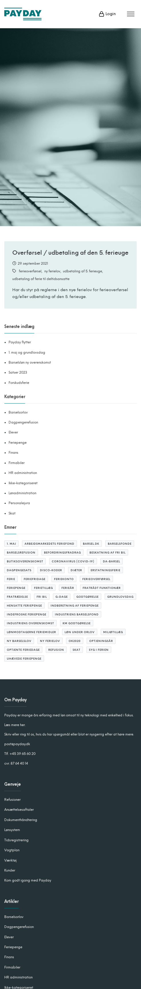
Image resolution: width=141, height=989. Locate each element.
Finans (13, 453)
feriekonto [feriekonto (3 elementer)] (64, 579)
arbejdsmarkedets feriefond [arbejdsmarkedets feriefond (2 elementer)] (49, 543)
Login (107, 14)
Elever (13, 432)
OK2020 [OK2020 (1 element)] (75, 641)
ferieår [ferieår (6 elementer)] (67, 587)
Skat (12, 513)
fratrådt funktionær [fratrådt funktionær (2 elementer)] (102, 587)
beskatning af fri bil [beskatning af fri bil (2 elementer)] (108, 552)
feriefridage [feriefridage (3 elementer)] (34, 579)
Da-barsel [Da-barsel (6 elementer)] (111, 561)
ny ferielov (52, 271)
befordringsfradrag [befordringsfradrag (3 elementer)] (62, 552)
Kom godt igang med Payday (27, 880)
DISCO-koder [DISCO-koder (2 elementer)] (51, 570)
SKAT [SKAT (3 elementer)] (76, 649)
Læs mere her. (14, 725)
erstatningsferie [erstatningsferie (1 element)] (105, 570)
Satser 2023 (18, 372)
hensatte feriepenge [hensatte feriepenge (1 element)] (24, 605)
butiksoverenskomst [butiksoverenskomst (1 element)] (25, 561)
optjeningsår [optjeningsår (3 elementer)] (101, 641)
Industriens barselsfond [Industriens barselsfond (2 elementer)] (77, 614)
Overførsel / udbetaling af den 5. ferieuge (70, 252)
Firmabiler (17, 463)
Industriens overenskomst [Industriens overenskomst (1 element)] (30, 623)
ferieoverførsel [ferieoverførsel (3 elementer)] (96, 579)
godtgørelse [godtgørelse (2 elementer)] (87, 596)
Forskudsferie (19, 383)
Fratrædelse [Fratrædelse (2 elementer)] (17, 596)
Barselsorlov (18, 412)
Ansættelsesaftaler (19, 810)
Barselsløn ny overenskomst (30, 362)
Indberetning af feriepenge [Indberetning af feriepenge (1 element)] (75, 605)
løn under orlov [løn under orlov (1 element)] (80, 632)
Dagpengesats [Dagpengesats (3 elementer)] (19, 570)
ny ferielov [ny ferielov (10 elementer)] (50, 641)
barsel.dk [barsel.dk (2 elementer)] (91, 543)
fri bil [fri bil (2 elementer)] (42, 596)
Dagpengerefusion (23, 422)
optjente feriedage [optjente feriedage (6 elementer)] (23, 649)
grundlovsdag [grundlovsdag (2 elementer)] (120, 596)
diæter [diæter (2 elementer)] (76, 570)
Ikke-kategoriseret (23, 483)
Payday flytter (20, 342)
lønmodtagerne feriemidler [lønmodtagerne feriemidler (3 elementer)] (31, 632)
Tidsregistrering (16, 840)
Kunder (9, 870)
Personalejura (19, 503)
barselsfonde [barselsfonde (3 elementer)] (120, 543)
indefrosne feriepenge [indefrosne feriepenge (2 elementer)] (26, 614)
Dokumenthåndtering (20, 820)
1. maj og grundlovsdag (27, 352)
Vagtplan (11, 850)
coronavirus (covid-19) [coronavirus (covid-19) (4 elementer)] (73, 561)
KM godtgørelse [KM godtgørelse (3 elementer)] (77, 623)
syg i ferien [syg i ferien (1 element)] (99, 649)
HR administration (23, 473)
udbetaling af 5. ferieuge (82, 271)
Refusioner (12, 800)
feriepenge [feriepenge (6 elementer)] (16, 587)
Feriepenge (18, 443)
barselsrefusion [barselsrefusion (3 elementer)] (21, 552)
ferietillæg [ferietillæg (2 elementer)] (43, 587)
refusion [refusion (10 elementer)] (56, 649)
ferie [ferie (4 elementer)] (11, 579)
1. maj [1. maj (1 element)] (11, 543)
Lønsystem (12, 830)
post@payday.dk (17, 744)
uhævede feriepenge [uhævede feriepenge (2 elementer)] (24, 658)
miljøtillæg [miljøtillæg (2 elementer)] (113, 632)
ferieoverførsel (30, 271)
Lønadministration (22, 493)
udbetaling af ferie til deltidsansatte (40, 279)
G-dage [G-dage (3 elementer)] (61, 596)
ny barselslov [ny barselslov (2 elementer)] (19, 641)
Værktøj (10, 860)
